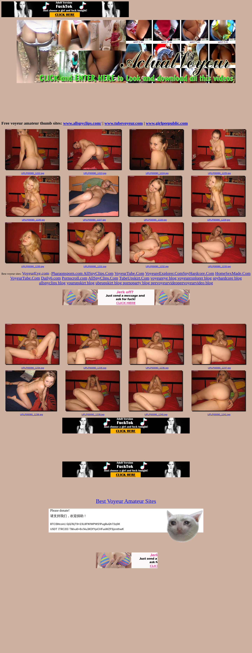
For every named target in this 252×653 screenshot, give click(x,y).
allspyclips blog (52, 283)
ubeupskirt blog (109, 283)
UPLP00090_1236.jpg (157, 368)
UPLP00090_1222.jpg (32, 173)
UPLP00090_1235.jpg (94, 368)
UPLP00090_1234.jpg (32, 368)
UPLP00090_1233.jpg (219, 266)
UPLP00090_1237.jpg (219, 368)
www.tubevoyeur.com (123, 123)
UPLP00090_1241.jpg (219, 414)
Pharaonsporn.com (67, 273)
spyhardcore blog (227, 278)
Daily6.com (51, 278)
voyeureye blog (164, 278)
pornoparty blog (137, 283)
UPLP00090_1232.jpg (157, 266)
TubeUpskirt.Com (134, 278)
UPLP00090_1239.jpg (93, 414)
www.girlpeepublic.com (167, 123)
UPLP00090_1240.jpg (156, 414)
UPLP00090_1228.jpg (155, 219)
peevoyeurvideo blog (195, 283)
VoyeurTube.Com (129, 273)
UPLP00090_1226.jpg (33, 219)
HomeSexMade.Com (233, 273)
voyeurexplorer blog (194, 278)
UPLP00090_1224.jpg (157, 173)
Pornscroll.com (74, 278)
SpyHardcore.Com (198, 273)
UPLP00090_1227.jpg (94, 219)
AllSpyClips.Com (98, 273)
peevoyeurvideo (164, 283)
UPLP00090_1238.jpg (31, 414)
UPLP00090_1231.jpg (94, 266)
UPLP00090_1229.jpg (218, 219)
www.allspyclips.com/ (82, 123)
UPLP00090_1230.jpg (32, 266)
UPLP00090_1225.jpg (219, 173)
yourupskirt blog (80, 283)
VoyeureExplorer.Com (164, 273)
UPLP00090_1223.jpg (94, 173)
